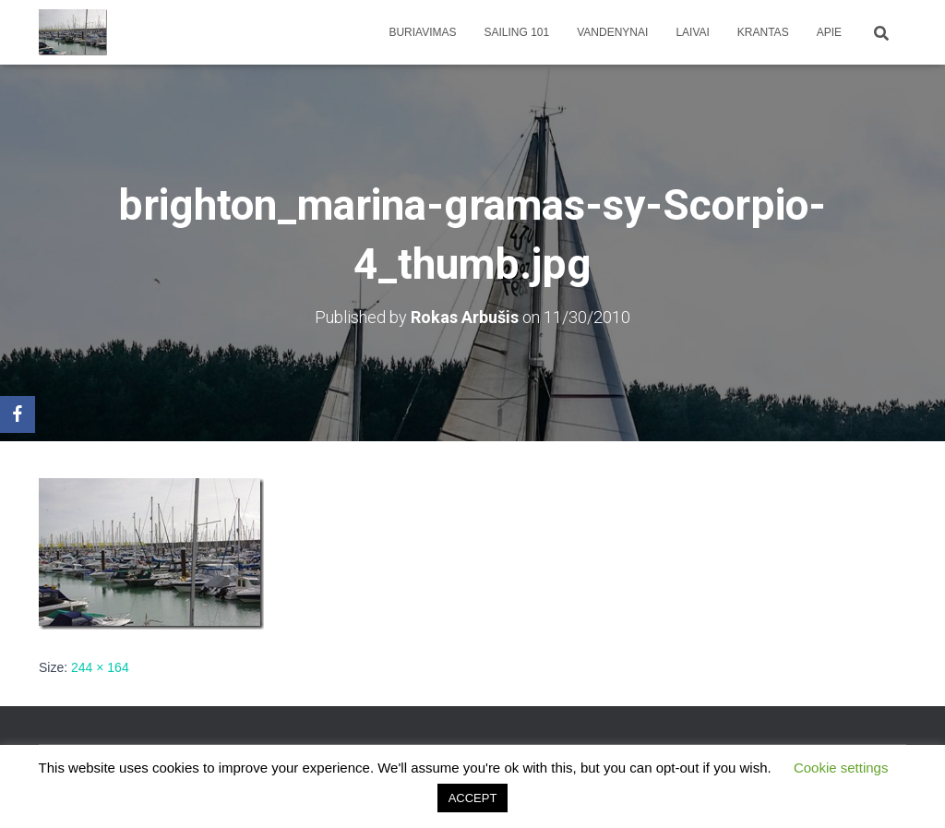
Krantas (763, 32)
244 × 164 (100, 667)
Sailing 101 (517, 32)
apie (829, 32)
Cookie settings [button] (841, 767)
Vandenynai (612, 32)
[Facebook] (17, 414)
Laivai (692, 32)
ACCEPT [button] (473, 798)
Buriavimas (422, 32)
